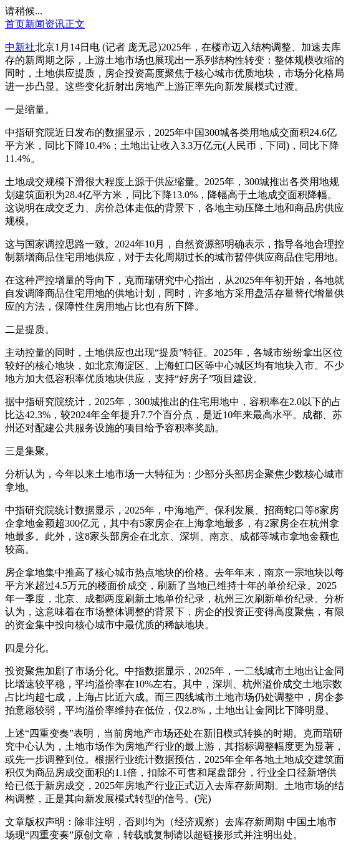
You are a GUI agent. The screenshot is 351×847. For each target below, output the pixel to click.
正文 (75, 24)
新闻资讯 (45, 24)
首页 (15, 24)
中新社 (20, 47)
